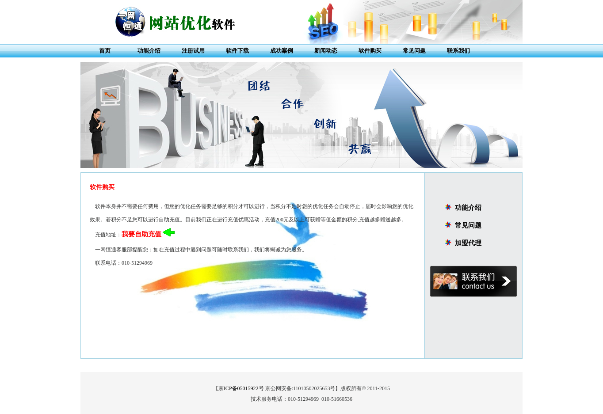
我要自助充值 (141, 234)
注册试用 (193, 50)
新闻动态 (325, 50)
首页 (105, 50)
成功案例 (281, 50)
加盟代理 (468, 243)
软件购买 (370, 50)
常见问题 (414, 50)
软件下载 (237, 50)
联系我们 (458, 50)
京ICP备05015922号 (241, 388)
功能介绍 (148, 50)
